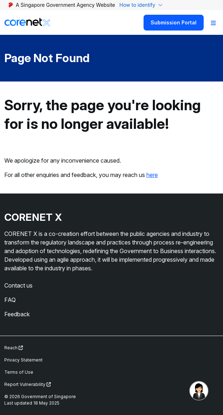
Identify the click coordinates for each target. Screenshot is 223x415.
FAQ (10, 299)
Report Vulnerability (27, 384)
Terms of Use (18, 372)
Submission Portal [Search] (174, 22)
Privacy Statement (23, 360)
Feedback (17, 314)
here (152, 174)
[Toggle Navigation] (213, 22)
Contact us (18, 285)
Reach (13, 347)
